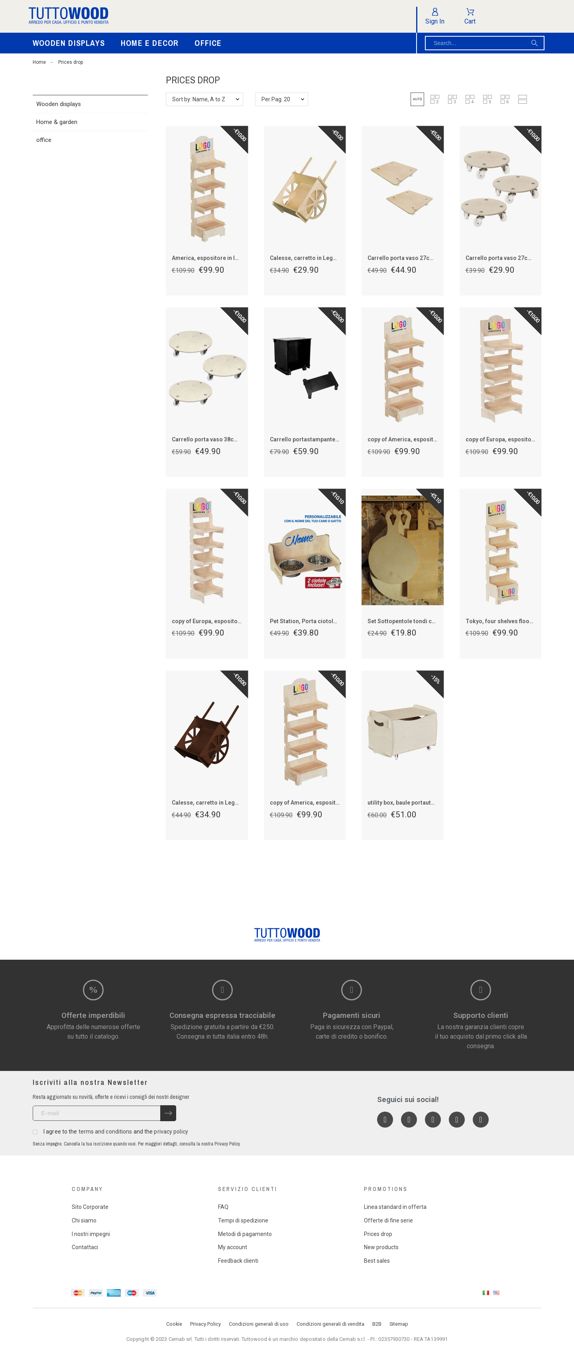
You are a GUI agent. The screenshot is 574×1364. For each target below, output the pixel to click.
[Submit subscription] (168, 1113)
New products (381, 1247)
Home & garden (56, 122)
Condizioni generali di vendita (330, 1324)
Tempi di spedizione (243, 1220)
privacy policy (171, 1131)
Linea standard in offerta (395, 1207)
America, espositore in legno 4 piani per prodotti (236, 258)
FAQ (223, 1207)
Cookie (174, 1324)
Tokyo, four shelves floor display (509, 621)
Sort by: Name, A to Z (198, 99)
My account (232, 1247)
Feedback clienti (238, 1261)
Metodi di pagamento (245, 1234)
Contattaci (85, 1247)
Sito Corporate (90, 1207)
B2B (376, 1324)
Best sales (377, 1261)
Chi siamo (84, 1220)
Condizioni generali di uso (259, 1324)
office (43, 140)
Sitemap (398, 1324)
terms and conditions (105, 1131)
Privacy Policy (205, 1324)
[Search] (485, 43)
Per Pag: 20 (275, 99)
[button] (417, 99)
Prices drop (378, 1234)
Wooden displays (58, 104)
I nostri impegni (91, 1234)
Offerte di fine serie (388, 1220)
